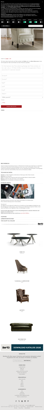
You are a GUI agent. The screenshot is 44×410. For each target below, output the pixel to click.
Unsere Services (22, 367)
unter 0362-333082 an (25, 213)
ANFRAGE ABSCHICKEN (11, 106)
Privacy (4, 102)
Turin (22, 382)
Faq (22, 391)
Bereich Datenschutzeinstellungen (7, 16)
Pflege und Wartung (22, 372)
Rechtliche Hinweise (38, 406)
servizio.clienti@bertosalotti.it (30, 405)
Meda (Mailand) (22, 379)
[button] (22, 110)
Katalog (22, 392)
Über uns (22, 368)
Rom (22, 380)
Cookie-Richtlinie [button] (13, 7)
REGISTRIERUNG (27, 360)
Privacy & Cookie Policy (22, 396)
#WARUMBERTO (22, 374)
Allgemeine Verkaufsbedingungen (22, 395)
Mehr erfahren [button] (5, 25)
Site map (15, 408)
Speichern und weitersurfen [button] (35, 25)
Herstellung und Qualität (22, 371)
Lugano (22, 386)
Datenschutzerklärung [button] (35, 3)
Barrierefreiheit (27, 408)
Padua (22, 383)
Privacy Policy (21, 408)
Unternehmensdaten (30, 406)
